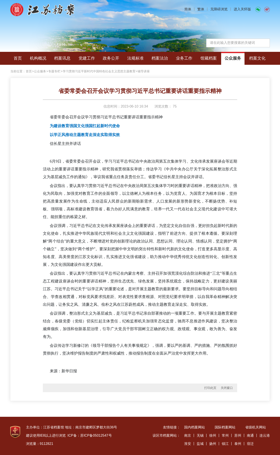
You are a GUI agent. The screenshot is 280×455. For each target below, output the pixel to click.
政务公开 (111, 58)
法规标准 (135, 58)
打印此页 (210, 388)
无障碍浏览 (219, 9)
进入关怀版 (242, 9)
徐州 (212, 435)
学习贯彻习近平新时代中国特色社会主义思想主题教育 (99, 71)
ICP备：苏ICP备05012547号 (90, 435)
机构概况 (38, 58)
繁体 (200, 9)
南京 (187, 435)
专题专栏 (54, 71)
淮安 (187, 443)
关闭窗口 (227, 388)
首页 (18, 58)
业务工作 (184, 58)
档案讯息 (62, 58)
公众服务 (233, 58)
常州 (225, 435)
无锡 (200, 435)
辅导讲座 (144, 71)
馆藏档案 (208, 58)
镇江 (225, 443)
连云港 (264, 435)
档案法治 (159, 58)
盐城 (200, 443)
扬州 (212, 443)
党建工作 (87, 58)
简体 (187, 9)
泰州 (237, 443)
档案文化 (257, 58)
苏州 (237, 435)
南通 (250, 435)
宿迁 (250, 443)
